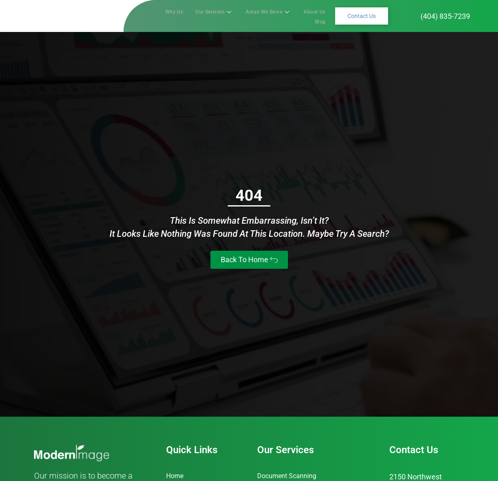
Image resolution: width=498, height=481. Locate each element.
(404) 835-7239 (445, 16)
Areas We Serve (254, 15)
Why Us (169, 15)
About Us (295, 15)
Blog (321, 15)
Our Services (206, 15)
